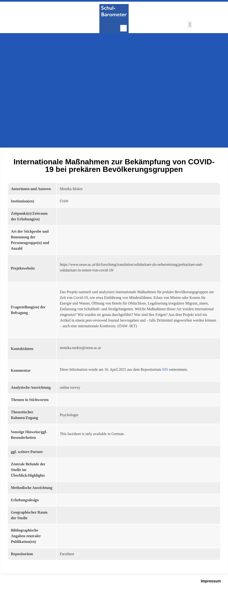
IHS (165, 369)
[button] (190, 24)
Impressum (211, 581)
